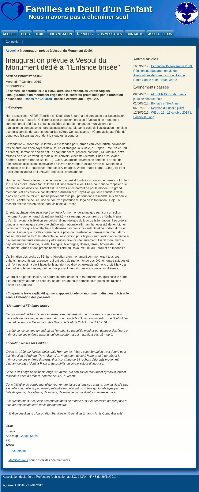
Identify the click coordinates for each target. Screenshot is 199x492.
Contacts (135, 34)
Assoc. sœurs (160, 34)
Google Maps (29, 435)
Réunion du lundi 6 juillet (167, 108)
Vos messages (109, 34)
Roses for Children (38, 98)
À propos (85, 34)
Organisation (60, 34)
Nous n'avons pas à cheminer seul (78, 16)
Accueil (9, 34)
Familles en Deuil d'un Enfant (89, 9)
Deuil (39, 34)
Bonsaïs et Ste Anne (164, 103)
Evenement (18, 450)
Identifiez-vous (18, 460)
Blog (25, 34)
